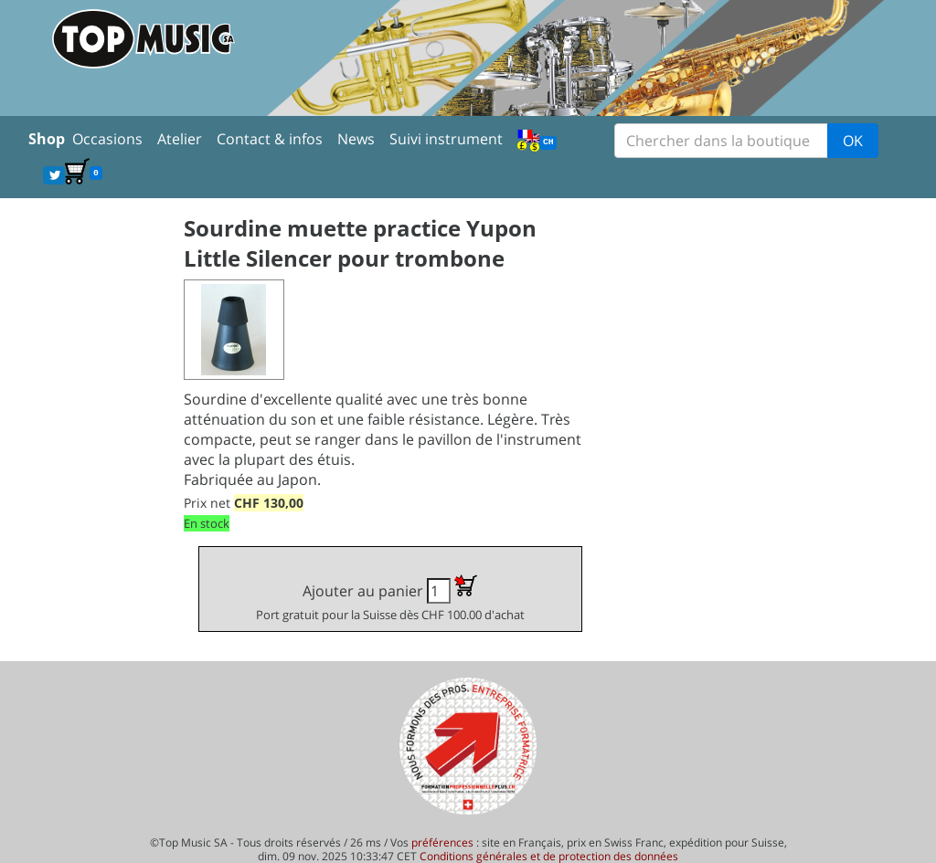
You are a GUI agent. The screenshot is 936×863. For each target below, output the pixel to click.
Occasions (107, 139)
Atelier (179, 139)
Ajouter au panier (390, 598)
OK (853, 141)
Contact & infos (270, 139)
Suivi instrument (446, 139)
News (356, 139)
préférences (442, 842)
